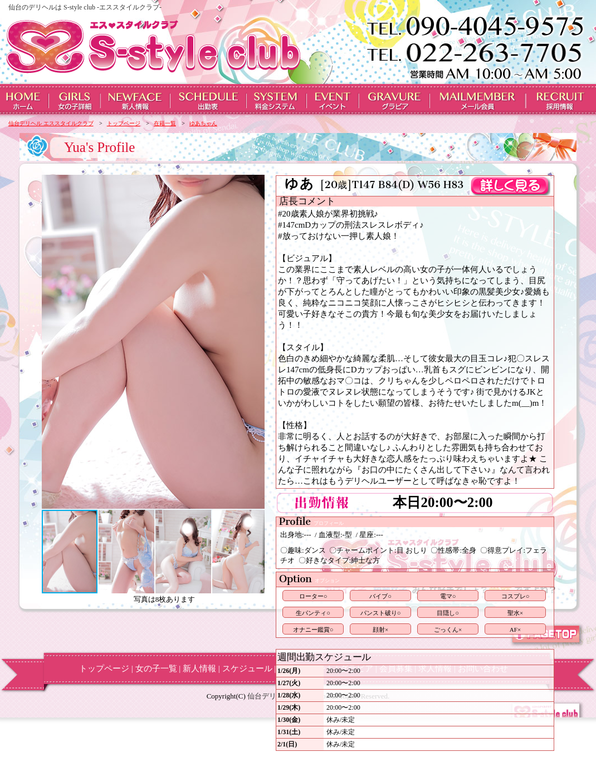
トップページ (104, 668)
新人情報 (199, 668)
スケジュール (247, 668)
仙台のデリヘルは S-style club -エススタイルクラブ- (85, 7)
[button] (52, 342)
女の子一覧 (156, 668)
